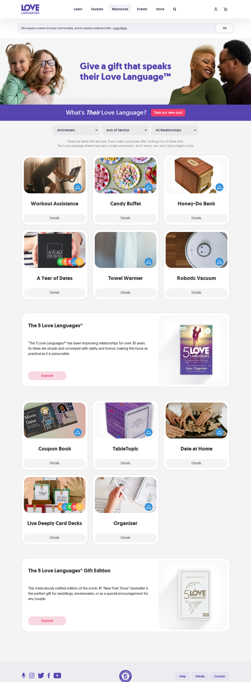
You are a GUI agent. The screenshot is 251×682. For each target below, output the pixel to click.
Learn (78, 9)
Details (55, 218)
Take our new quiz (168, 112)
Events (142, 9)
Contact (219, 676)
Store (160, 9)
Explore (47, 375)
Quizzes (97, 9)
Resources (120, 9)
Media (200, 676)
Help (182, 676)
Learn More (120, 28)
